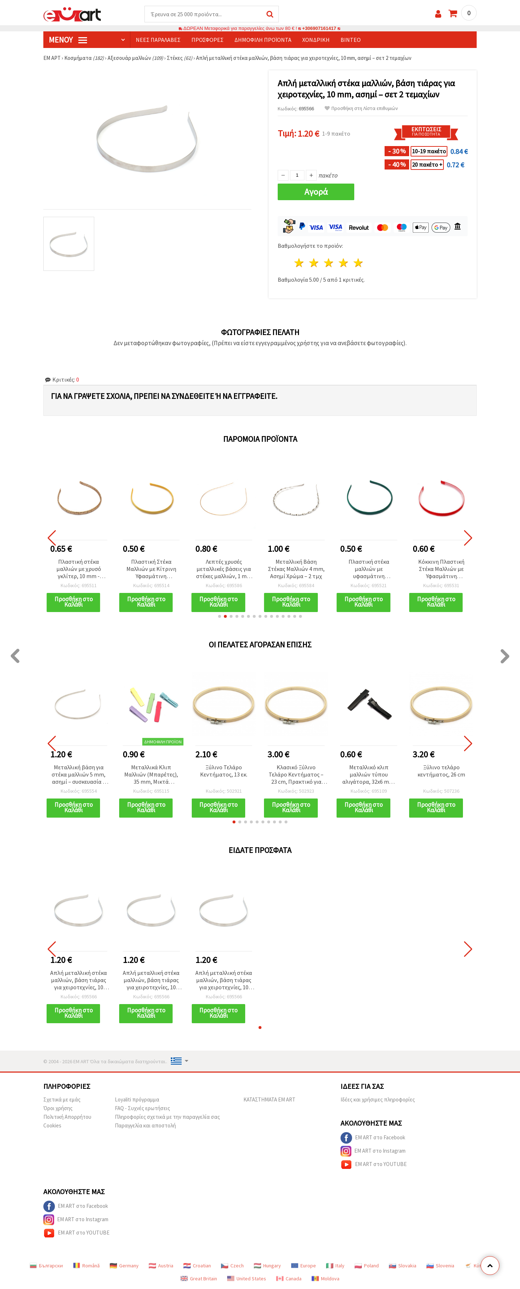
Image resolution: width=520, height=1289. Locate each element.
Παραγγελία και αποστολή (145, 1125)
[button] (219, 616)
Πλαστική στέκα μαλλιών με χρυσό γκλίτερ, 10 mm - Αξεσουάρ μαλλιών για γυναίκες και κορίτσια (78, 569)
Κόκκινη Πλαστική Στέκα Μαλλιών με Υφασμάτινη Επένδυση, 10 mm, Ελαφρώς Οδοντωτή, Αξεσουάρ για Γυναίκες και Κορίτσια (441, 569)
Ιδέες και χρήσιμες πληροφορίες (378, 1099)
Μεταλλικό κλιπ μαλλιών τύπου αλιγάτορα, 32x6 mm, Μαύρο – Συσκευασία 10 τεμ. (368, 775)
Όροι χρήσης (58, 1108)
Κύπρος (477, 1266)
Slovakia (402, 1266)
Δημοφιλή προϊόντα (262, 40)
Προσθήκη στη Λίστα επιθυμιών (361, 108)
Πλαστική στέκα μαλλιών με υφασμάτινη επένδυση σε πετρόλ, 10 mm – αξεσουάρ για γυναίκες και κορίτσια (368, 569)
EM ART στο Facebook (373, 1138)
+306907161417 (319, 28)
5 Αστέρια (358, 263)
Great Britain (199, 1279)
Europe (303, 1266)
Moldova (325, 1279)
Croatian (197, 1266)
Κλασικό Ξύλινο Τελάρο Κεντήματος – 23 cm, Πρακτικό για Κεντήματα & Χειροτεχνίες (296, 775)
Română (86, 1266)
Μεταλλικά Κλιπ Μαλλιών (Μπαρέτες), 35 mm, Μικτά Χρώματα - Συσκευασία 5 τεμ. (151, 775)
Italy (335, 1266)
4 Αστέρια (343, 263)
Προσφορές (207, 40)
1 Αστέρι (299, 263)
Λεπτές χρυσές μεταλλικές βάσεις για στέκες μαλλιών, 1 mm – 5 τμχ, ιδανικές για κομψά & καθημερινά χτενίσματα (224, 569)
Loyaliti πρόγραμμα (137, 1099)
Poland (367, 1266)
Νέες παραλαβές (158, 40)
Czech (232, 1266)
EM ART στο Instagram (373, 1151)
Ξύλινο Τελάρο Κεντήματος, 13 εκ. (223, 771)
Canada (289, 1279)
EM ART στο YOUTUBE (374, 1165)
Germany (124, 1266)
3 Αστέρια (329, 263)
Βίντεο (351, 40)
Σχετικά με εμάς (62, 1099)
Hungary (267, 1266)
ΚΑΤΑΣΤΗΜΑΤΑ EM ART (269, 1099)
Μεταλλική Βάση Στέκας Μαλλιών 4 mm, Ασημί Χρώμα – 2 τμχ (296, 569)
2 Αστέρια (314, 263)
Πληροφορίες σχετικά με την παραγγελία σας (167, 1117)
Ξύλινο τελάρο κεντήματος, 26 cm (441, 771)
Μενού (68, 40)
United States (246, 1279)
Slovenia (440, 1266)
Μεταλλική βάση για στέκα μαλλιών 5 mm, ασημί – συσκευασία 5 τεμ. (78, 775)
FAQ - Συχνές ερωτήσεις (142, 1108)
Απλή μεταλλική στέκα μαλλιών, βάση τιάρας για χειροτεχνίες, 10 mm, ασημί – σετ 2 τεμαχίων (78, 980)
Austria (161, 1266)
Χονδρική (316, 40)
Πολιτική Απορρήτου (67, 1117)
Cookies (52, 1125)
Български (46, 1266)
